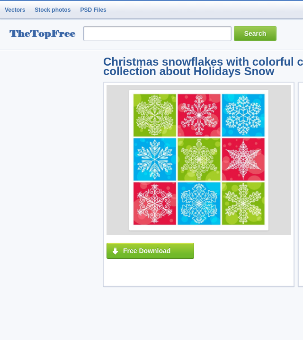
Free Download (146, 251)
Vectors (15, 10)
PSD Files (93, 10)
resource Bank (45, 34)
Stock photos (53, 10)
